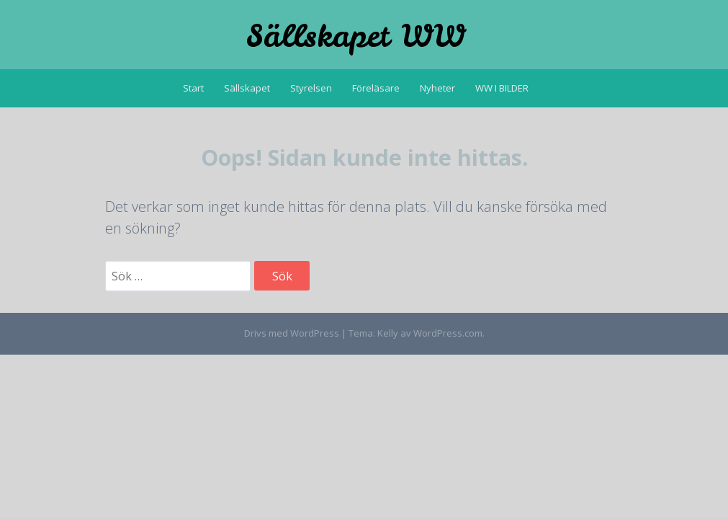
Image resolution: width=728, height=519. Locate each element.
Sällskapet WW (355, 36)
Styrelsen (311, 87)
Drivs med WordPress (291, 333)
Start (193, 87)
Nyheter (437, 87)
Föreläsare (376, 87)
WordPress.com (447, 333)
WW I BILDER (502, 87)
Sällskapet (247, 87)
